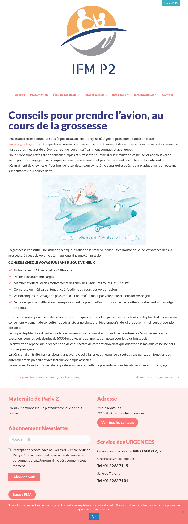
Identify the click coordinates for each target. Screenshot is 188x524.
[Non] (183, 512)
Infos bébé (119, 94)
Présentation (39, 94)
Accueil (20, 94)
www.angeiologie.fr (22, 144)
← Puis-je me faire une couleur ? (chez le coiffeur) (45, 377)
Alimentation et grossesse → (157, 377)
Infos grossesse (94, 94)
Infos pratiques (144, 94)
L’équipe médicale (65, 94)
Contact (167, 94)
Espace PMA (171, 2)
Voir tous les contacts (117, 422)
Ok (94, 516)
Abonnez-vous (24, 477)
